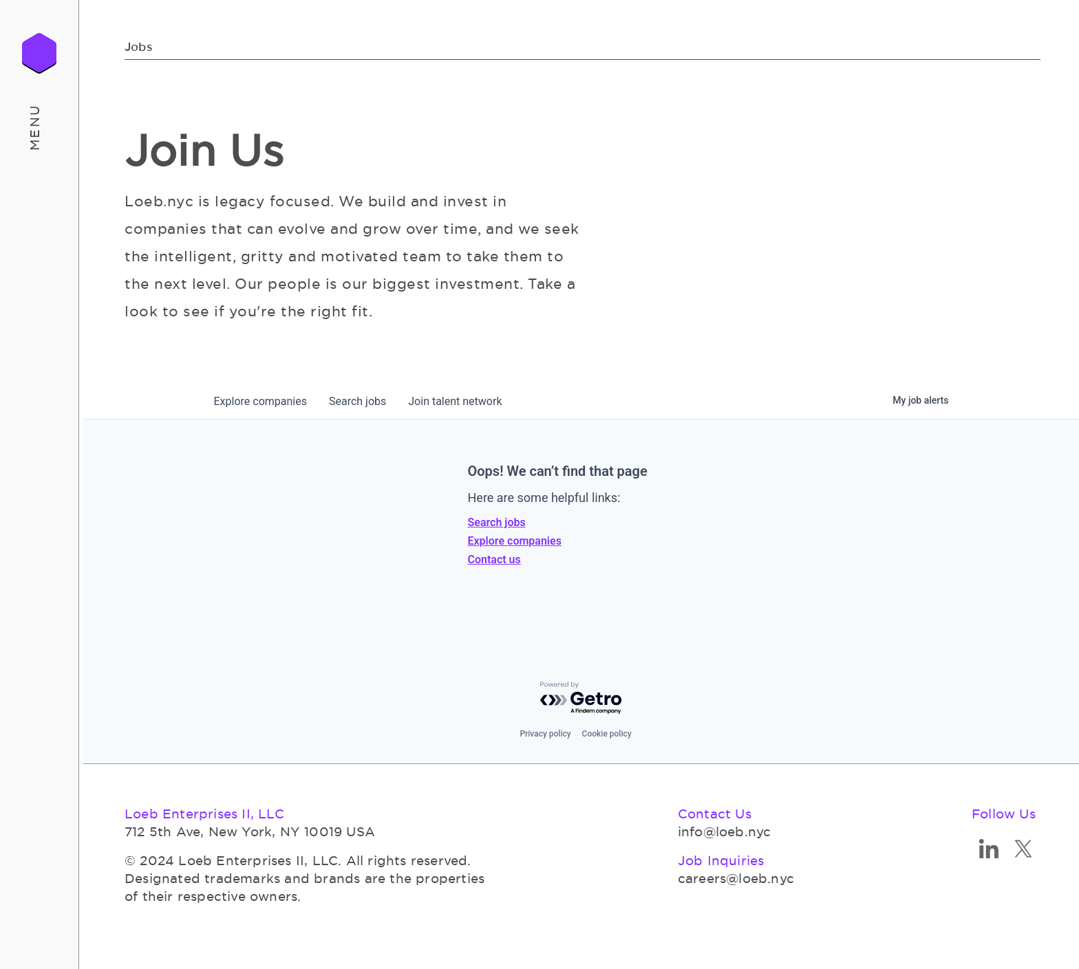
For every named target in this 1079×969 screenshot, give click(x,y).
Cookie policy (607, 734)
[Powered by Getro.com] (581, 698)
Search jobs (497, 522)
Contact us (494, 559)
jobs (357, 401)
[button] (39, 127)
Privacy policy (545, 734)
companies (260, 401)
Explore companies (515, 540)
